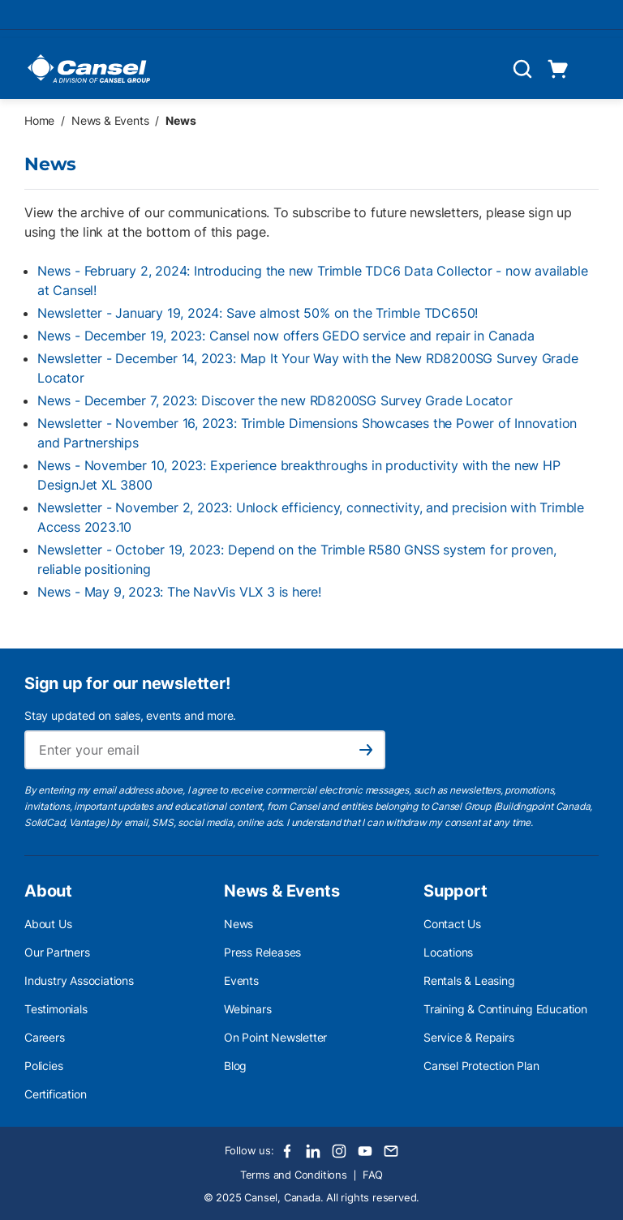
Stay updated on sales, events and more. (130, 715)
